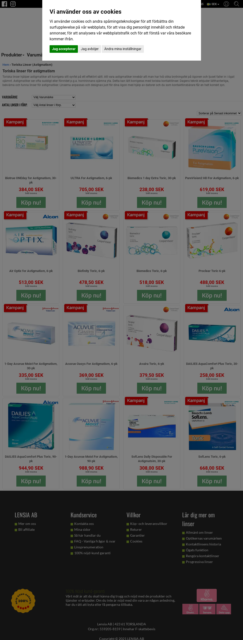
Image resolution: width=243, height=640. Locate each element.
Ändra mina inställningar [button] (122, 49)
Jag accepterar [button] (63, 49)
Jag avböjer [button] (90, 49)
